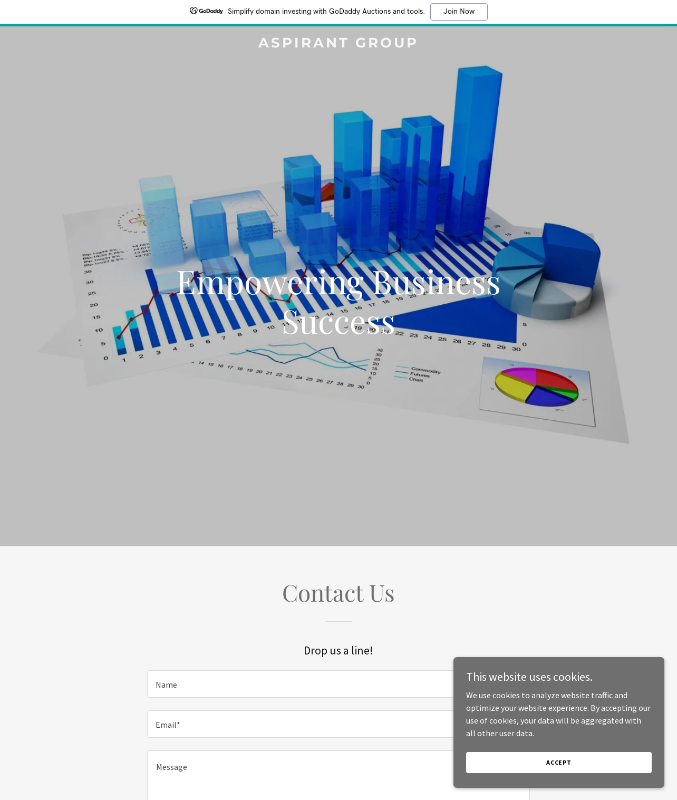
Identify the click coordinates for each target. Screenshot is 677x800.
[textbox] (338, 684)
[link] (338, 44)
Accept (559, 762)
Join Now (459, 11)
